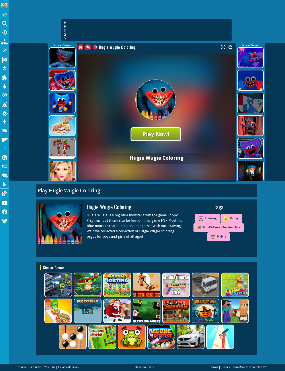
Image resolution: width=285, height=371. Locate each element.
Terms (214, 367)
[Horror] (4, 157)
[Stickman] (4, 121)
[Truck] (4, 166)
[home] (80, 47)
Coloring (208, 218)
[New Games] (4, 32)
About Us (35, 367)
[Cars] (4, 130)
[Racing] (4, 59)
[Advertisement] (148, 30)
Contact (22, 367)
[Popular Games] (4, 41)
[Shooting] (4, 104)
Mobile (218, 237)
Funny (231, 218)
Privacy (225, 367)
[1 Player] (4, 148)
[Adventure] (4, 95)
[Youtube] (4, 202)
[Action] (4, 68)
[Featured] (4, 50)
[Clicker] (4, 184)
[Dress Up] (4, 86)
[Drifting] (4, 175)
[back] (88, 47)
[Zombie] (4, 112)
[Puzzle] (4, 77)
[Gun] (4, 139)
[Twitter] (4, 220)
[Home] (4, 14)
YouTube (49, 367)
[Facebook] (4, 211)
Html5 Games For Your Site (218, 227)
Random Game (144, 367)
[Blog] (4, 193)
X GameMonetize (68, 367)
